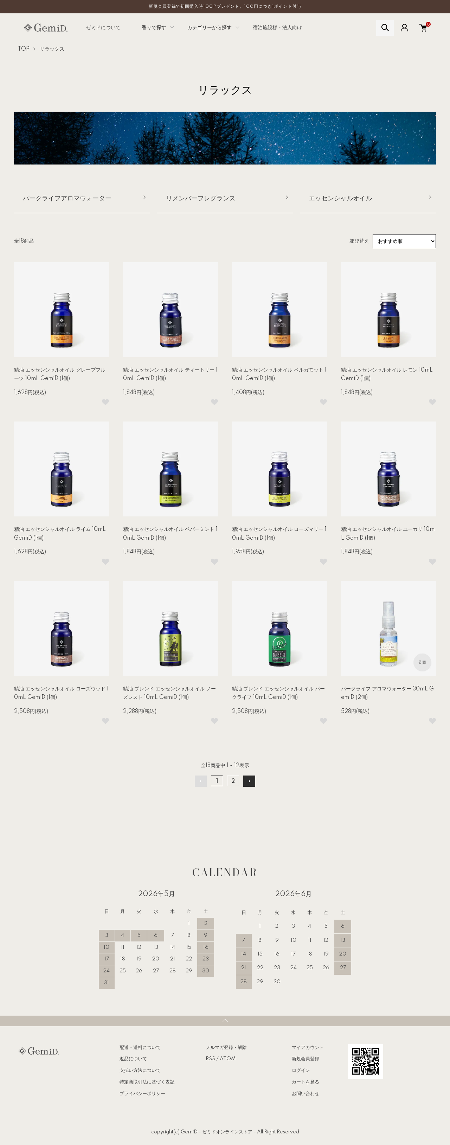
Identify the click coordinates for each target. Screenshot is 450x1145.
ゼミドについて (103, 28)
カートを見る (305, 1082)
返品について (133, 1058)
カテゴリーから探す (209, 28)
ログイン (301, 1070)
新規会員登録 (305, 1058)
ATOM (228, 1058)
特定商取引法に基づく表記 (147, 1082)
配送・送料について (140, 1047)
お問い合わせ (305, 1093)
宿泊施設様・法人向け (277, 28)
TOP (24, 49)
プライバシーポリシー (142, 1093)
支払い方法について (140, 1070)
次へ (249, 781)
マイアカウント (308, 1047)
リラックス (52, 49)
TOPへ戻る (225, 1021)
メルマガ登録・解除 (226, 1047)
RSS (210, 1058)
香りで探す (154, 28)
